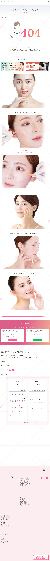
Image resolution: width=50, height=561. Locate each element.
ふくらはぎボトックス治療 (24, 481)
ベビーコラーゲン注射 (23, 476)
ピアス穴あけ (3, 523)
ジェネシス (21, 497)
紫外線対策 (2, 539)
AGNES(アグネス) (23, 501)
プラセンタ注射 (3, 533)
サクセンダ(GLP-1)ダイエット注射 (6, 516)
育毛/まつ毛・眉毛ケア (4, 541)
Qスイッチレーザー (23, 499)
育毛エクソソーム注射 (23, 485)
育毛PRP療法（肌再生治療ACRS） (6, 525)
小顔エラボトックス (23, 480)
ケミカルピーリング (23, 503)
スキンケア (2, 538)
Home (2, 17)
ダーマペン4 (22, 500)
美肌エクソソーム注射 (23, 484)
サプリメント (3, 543)
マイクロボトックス (23, 477)
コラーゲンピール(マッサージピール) (25, 504)
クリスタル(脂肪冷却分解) (5, 515)
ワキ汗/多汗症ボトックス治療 (24, 479)
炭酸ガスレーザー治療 (23, 502)
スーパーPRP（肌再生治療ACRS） (25, 483)
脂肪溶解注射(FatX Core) (24, 478)
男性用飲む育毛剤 (3, 526)
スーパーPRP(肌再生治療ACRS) (5, 534)
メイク (2, 540)
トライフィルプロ (22, 495)
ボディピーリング (22, 505)
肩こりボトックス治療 (23, 482)
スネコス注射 (22, 475)
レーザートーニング (23, 496)
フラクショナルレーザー (23, 498)
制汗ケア (2, 544)
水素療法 (2, 542)
